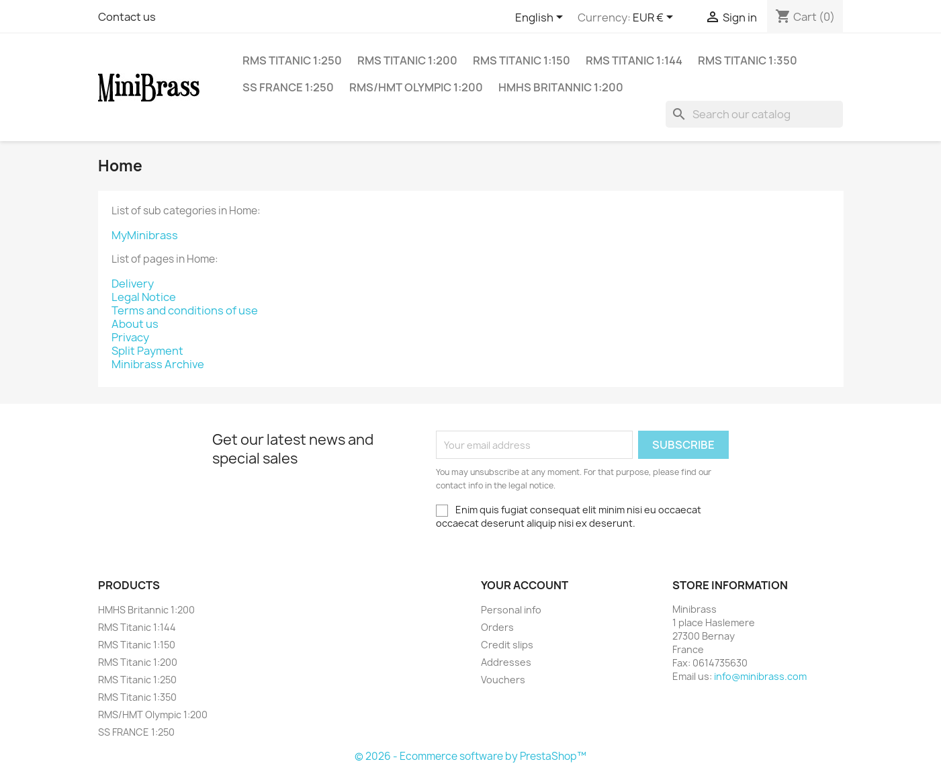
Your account (524, 585)
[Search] (754, 114)
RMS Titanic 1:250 (292, 60)
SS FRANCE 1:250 (288, 87)
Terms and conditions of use (184, 310)
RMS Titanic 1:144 (634, 60)
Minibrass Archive (157, 364)
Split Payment (147, 350)
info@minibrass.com (760, 676)
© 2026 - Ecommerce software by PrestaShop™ (470, 756)
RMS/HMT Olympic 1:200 (416, 87)
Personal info (511, 609)
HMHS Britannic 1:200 (560, 87)
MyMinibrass (144, 235)
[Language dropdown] (541, 18)
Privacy (130, 337)
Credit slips (507, 644)
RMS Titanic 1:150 (521, 60)
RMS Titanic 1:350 (747, 60)
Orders (497, 627)
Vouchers (503, 679)
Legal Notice (143, 297)
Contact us (127, 16)
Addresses (506, 662)
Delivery (132, 283)
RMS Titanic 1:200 (407, 60)
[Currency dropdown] (655, 18)
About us (135, 323)
